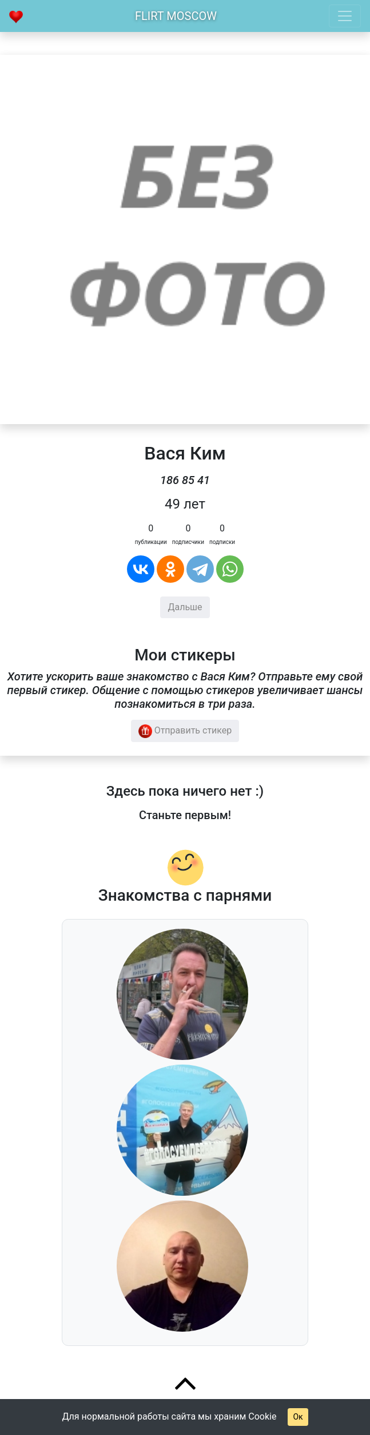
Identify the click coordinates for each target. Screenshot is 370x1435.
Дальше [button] (185, 607)
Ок (298, 1416)
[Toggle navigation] (345, 16)
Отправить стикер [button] (185, 731)
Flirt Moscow (176, 16)
